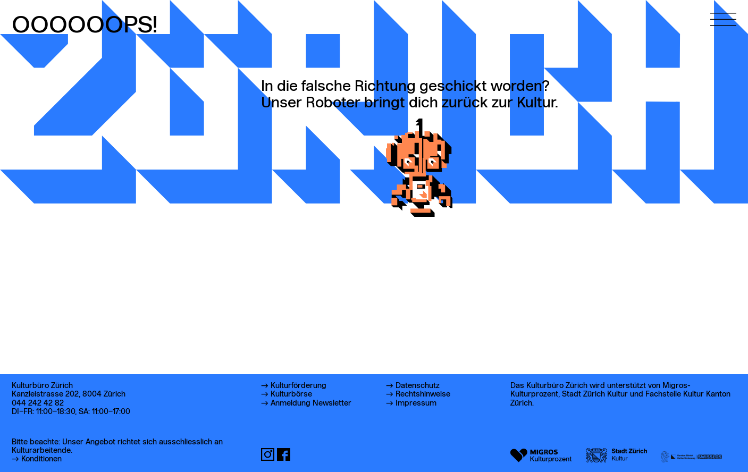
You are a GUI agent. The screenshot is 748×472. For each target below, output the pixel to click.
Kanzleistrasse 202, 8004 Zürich (68, 394)
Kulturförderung (298, 386)
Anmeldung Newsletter (311, 403)
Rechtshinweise (423, 394)
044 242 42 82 (38, 403)
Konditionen (41, 459)
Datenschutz (418, 386)
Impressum (416, 403)
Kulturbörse (291, 394)
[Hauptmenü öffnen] (723, 13)
